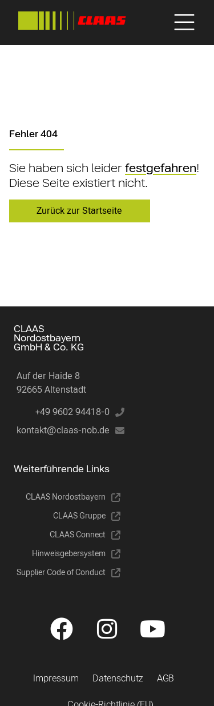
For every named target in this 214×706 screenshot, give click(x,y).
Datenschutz (117, 678)
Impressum (56, 678)
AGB (165, 678)
